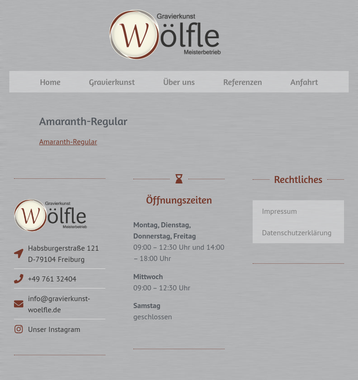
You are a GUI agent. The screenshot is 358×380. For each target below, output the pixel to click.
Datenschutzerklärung (296, 232)
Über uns (179, 82)
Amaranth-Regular (68, 141)
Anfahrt (304, 82)
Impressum (279, 211)
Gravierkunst (112, 82)
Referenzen (242, 82)
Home (50, 82)
